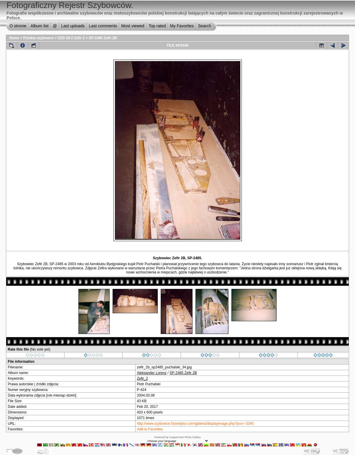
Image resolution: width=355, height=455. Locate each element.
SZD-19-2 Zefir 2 (71, 38)
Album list (40, 25)
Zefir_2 (142, 378)
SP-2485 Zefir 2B (103, 38)
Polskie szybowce (38, 38)
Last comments (103, 25)
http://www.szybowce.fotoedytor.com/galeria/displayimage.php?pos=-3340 (195, 423)
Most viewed (132, 25)
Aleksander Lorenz (152, 373)
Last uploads (73, 25)
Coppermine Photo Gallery (185, 437)
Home (14, 38)
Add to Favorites (150, 429)
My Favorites (182, 25)
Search (204, 25)
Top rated (157, 25)
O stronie (18, 25)
